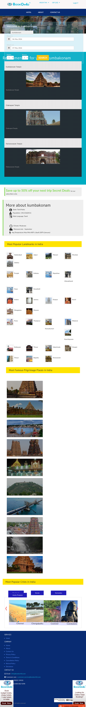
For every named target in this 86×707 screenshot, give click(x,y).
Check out (10, 45)
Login (75, 3)
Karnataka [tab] (58, 593)
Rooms (24, 55)
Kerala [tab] (37, 593)
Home (8, 645)
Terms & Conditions (12, 657)
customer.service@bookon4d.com (29, 677)
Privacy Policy (10, 654)
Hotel (8, 638)
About (40, 12)
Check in (10, 36)
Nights (9, 55)
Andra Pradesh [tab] (18, 595)
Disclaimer (9, 666)
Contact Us (55, 12)
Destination (15, 29)
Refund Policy (10, 663)
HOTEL (28, 12)
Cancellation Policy (12, 660)
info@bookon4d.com (18, 674)
